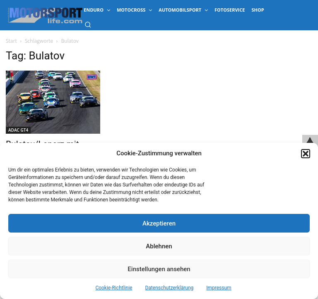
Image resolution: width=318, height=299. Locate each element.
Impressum (218, 288)
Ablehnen (159, 246)
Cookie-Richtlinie (113, 288)
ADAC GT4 (18, 130)
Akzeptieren (159, 223)
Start (11, 40)
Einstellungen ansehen (159, 269)
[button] (305, 154)
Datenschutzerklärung (169, 288)
